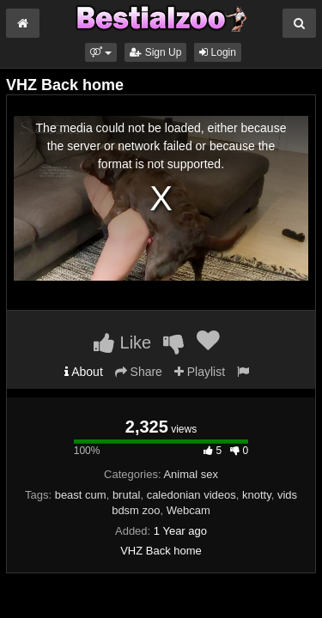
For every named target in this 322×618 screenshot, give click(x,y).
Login (217, 52)
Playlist (199, 372)
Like (122, 342)
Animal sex (190, 474)
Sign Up (155, 52)
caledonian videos (191, 494)
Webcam (188, 510)
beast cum (80, 494)
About (83, 372)
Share (138, 372)
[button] (101, 52)
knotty (256, 494)
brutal (126, 494)
